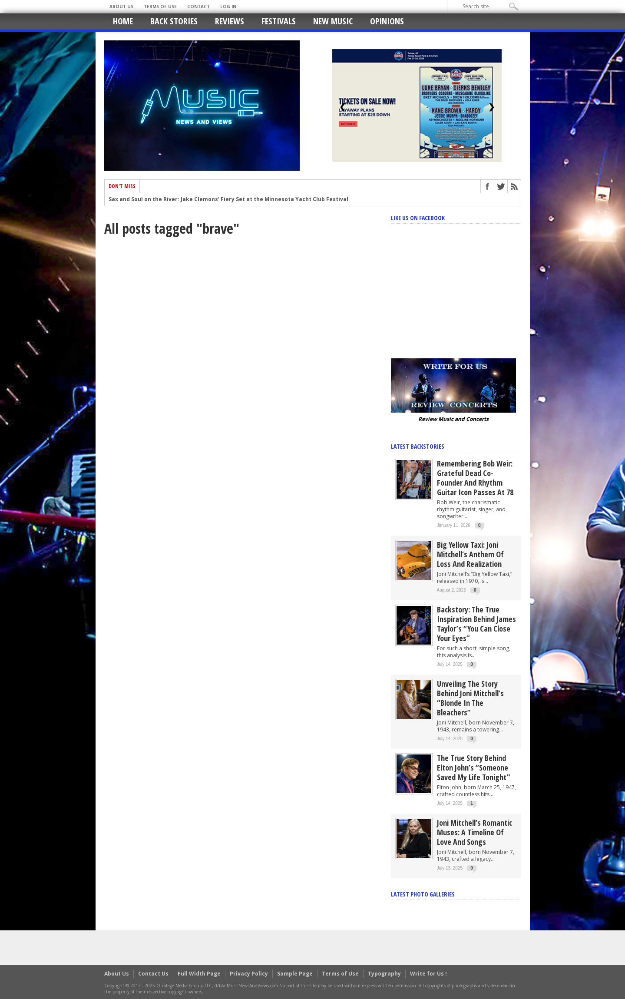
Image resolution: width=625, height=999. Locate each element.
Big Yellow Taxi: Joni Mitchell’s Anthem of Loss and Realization (470, 554)
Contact (198, 6)
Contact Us (153, 973)
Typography (384, 973)
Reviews (229, 21)
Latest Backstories (417, 446)
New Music (333, 21)
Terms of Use (160, 6)
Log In (228, 6)
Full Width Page (199, 973)
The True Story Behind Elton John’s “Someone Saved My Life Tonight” (473, 767)
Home (123, 21)
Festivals (278, 21)
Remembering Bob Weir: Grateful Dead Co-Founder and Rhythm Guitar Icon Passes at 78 (475, 478)
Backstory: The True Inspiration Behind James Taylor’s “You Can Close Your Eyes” (476, 624)
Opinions (387, 21)
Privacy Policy (249, 973)
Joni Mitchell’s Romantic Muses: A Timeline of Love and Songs (474, 832)
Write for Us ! (428, 973)
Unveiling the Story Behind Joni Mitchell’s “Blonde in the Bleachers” (470, 698)
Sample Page (295, 973)
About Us (121, 6)
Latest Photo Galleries (423, 894)
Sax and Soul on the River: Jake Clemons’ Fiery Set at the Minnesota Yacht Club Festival (228, 199)
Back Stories (174, 21)
